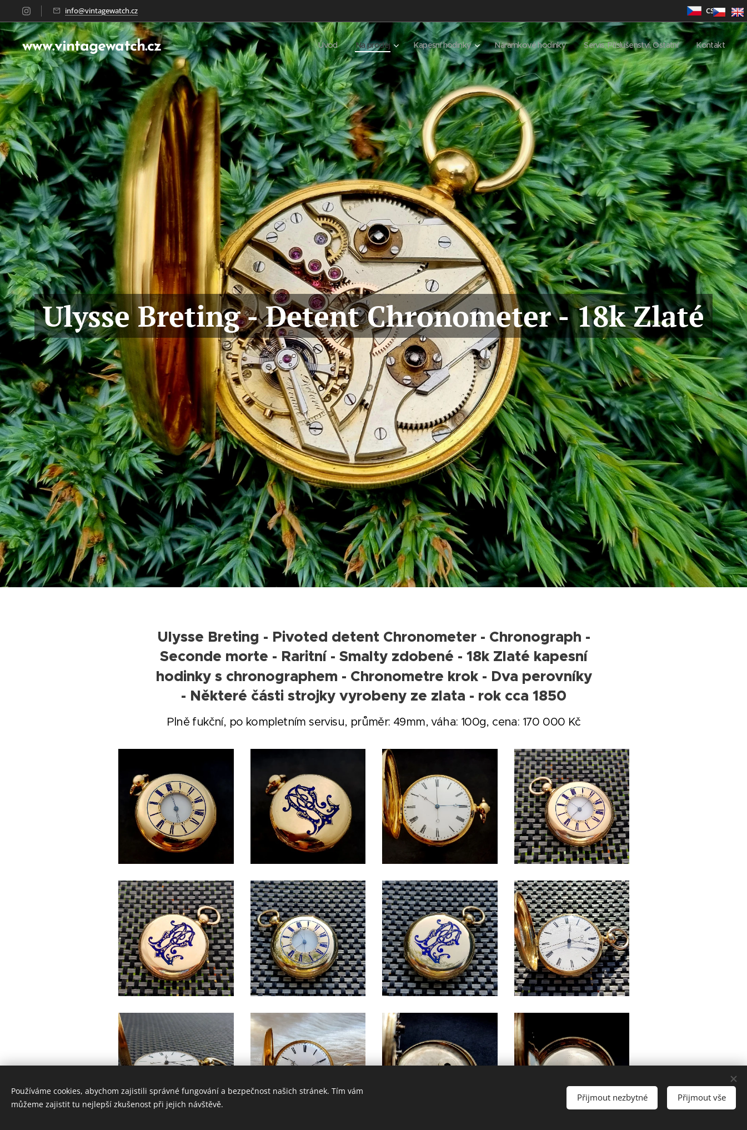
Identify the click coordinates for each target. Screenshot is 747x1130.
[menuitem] (304, 45)
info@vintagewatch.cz (101, 11)
